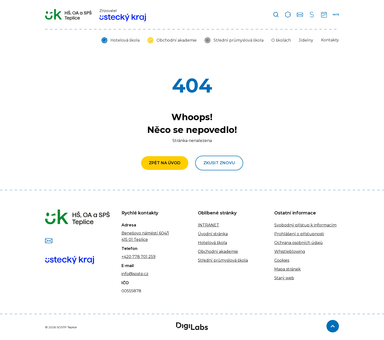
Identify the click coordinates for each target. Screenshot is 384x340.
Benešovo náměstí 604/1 (145, 233)
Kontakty (330, 40)
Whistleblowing (289, 251)
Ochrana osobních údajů (298, 242)
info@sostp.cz (134, 273)
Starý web (284, 278)
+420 (126, 256)
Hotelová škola (125, 40)
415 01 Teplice (134, 239)
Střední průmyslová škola (239, 40)
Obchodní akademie (176, 40)
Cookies (281, 260)
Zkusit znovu (219, 163)
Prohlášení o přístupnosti (299, 234)
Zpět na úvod (164, 163)
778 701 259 (143, 256)
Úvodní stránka (213, 234)
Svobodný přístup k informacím (305, 225)
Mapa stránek (287, 269)
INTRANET (208, 225)
